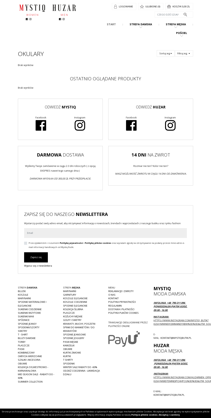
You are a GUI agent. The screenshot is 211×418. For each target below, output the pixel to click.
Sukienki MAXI (26, 316)
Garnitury (69, 294)
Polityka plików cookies (123, 312)
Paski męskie (70, 342)
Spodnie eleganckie (75, 305)
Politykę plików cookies (98, 243)
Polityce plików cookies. (144, 414)
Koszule (23, 294)
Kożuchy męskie (73, 316)
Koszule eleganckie (75, 298)
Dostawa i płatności (121, 309)
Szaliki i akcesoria (29, 359)
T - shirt (23, 334)
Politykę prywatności (71, 243)
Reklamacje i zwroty (121, 291)
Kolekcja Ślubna (73, 309)
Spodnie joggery (73, 338)
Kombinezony (26, 352)
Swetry (22, 331)
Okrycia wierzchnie (30, 356)
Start (111, 24)
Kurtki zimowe (72, 352)
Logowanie (126, 6)
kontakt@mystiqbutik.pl (175, 338)
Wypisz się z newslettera (38, 265)
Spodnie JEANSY (27, 323)
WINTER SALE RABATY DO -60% (80, 367)
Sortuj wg (165, 53)
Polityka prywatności (122, 302)
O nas (111, 294)
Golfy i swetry (72, 320)
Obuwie (22, 363)
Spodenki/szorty (28, 327)
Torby (21, 342)
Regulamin (115, 305)
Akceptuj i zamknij (169, 414)
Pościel (181, 33)
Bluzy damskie (27, 338)
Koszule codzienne (75, 302)
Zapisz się (36, 257)
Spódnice (24, 320)
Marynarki (24, 298)
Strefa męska (176, 24)
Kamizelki (68, 345)
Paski (21, 349)
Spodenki (69, 363)
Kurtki (67, 356)
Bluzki (22, 291)
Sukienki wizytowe (29, 312)
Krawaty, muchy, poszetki (79, 323)
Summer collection (30, 381)
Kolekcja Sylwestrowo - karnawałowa (33, 368)
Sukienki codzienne (30, 309)
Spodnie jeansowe (74, 334)
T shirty (68, 359)
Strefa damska (141, 24)
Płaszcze (24, 345)
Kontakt (113, 298)
